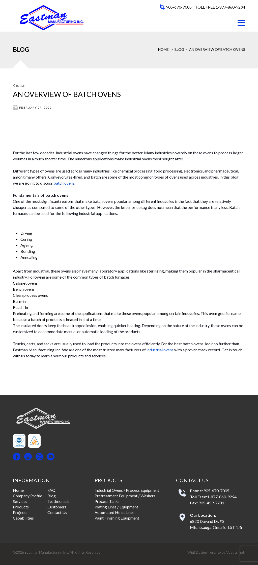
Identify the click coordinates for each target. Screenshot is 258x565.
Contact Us (57, 512)
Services (20, 501)
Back (19, 85)
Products (21, 506)
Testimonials (58, 501)
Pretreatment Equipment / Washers (125, 495)
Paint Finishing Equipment (117, 517)
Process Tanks (107, 501)
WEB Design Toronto (204, 552)
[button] (241, 23)
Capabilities (23, 517)
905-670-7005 (179, 7)
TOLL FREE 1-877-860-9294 (220, 7)
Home (163, 49)
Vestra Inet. (235, 552)
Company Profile (27, 495)
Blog (179, 49)
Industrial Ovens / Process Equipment (127, 490)
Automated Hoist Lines (114, 512)
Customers (56, 506)
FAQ (51, 490)
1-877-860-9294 (222, 496)
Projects (20, 512)
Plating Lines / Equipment (116, 506)
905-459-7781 (211, 502)
